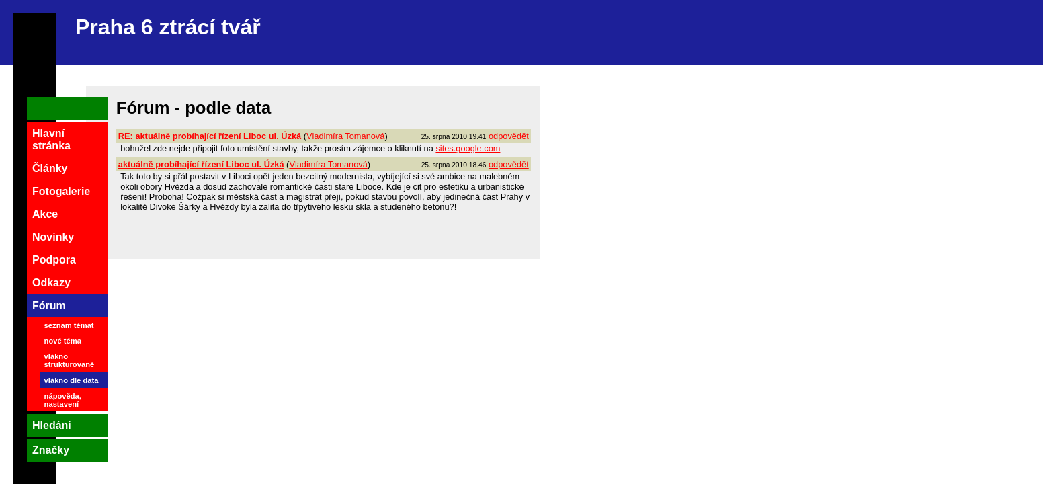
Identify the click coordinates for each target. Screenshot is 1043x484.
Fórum (49, 305)
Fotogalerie (61, 191)
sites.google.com (467, 148)
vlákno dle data (71, 380)
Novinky (53, 237)
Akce (45, 214)
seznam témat (69, 325)
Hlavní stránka (51, 139)
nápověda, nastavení (62, 400)
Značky (50, 450)
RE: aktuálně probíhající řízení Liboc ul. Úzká (209, 136)
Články (49, 168)
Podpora (54, 260)
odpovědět (509, 136)
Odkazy (51, 282)
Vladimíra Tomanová (345, 136)
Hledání (51, 425)
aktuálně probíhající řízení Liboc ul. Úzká (201, 164)
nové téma (62, 341)
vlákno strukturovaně (69, 360)
